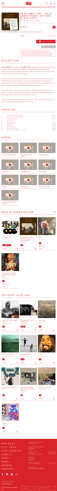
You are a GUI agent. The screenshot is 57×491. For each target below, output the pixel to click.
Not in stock (48, 47)
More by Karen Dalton (17, 212)
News (5, 461)
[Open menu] (2, 3)
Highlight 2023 (24, 31)
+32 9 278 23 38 (32, 443)
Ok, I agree (26, 488)
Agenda (6, 465)
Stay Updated (11, 450)
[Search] (47, 3)
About (6, 458)
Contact (7, 469)
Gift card (8, 447)
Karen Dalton (29, 21)
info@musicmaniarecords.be (36, 442)
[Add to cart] (17, 248)
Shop (12, 443)
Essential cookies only (44, 488)
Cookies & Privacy (6, 483)
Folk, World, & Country (35, 31)
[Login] (54, 3)
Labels (6, 454)
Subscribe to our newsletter (36, 468)
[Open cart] (51, 3)
